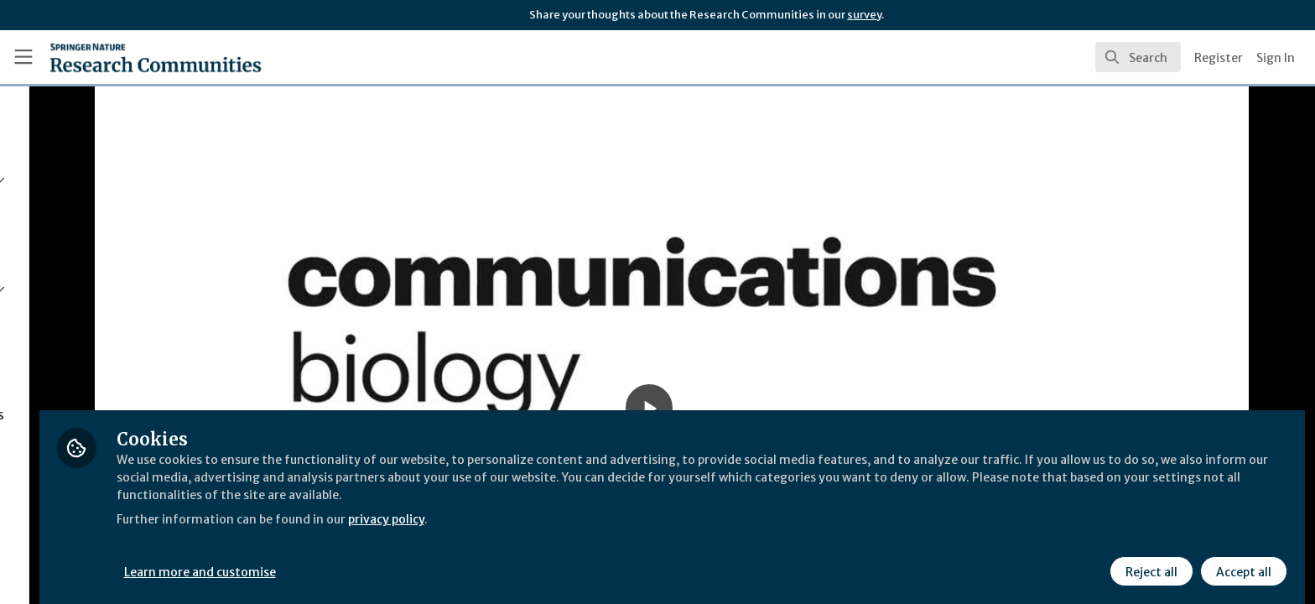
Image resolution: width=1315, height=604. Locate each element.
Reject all (1149, 559)
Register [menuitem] (1218, 57)
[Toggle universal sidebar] (23, 57)
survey (864, 15)
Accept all (1241, 559)
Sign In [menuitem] (1275, 57)
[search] (1138, 57)
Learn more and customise (387, 559)
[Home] (155, 57)
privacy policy (597, 506)
